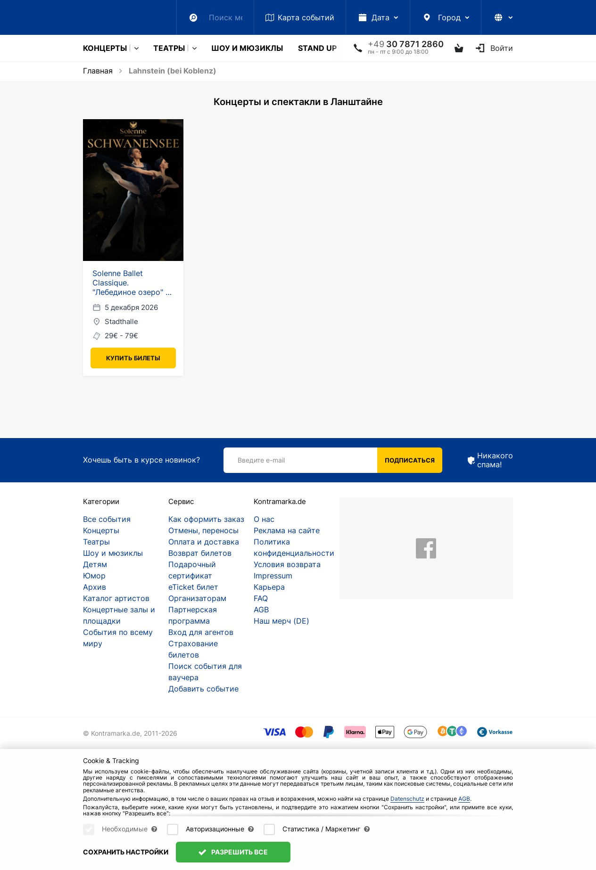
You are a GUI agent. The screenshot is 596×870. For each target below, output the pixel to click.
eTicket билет (193, 587)
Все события (107, 519)
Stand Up (317, 48)
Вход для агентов (200, 632)
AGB (261, 609)
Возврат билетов (200, 553)
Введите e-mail (261, 460)
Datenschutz (407, 798)
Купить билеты (133, 358)
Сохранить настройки (125, 852)
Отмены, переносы (203, 530)
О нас (264, 519)
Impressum (273, 575)
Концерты (105, 48)
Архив (94, 587)
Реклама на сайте (287, 530)
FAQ (261, 598)
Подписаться (410, 460)
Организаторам (197, 598)
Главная (98, 70)
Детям (95, 564)
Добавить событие (203, 688)
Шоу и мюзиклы (247, 48)
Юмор (94, 575)
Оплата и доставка (203, 541)
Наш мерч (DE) (281, 621)
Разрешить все (233, 852)
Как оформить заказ (206, 519)
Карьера (269, 587)
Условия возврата (287, 564)
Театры (169, 48)
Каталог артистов (116, 598)
